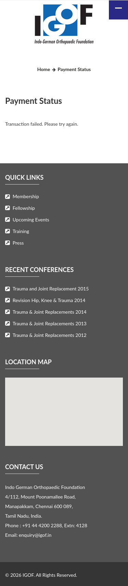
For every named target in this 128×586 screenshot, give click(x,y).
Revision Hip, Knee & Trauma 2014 (49, 300)
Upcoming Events (31, 219)
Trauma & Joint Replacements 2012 (50, 335)
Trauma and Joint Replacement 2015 (51, 288)
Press (18, 243)
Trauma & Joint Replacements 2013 (50, 323)
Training (21, 231)
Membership (26, 196)
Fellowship (24, 208)
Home (43, 69)
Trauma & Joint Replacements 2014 (50, 312)
